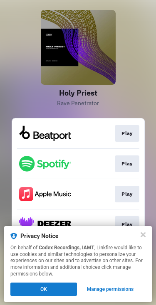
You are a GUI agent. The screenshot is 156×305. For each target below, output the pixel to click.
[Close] (143, 234)
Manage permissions (110, 289)
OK (43, 289)
